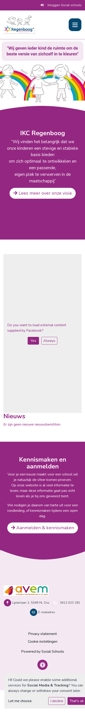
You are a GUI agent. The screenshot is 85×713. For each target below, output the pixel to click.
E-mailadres (46, 612)
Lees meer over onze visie (42, 193)
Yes (33, 340)
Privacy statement (42, 633)
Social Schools (52, 651)
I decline (56, 700)
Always (49, 340)
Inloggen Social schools (61, 5)
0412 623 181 (70, 602)
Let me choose (20, 700)
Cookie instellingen (42, 641)
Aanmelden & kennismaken (42, 528)
